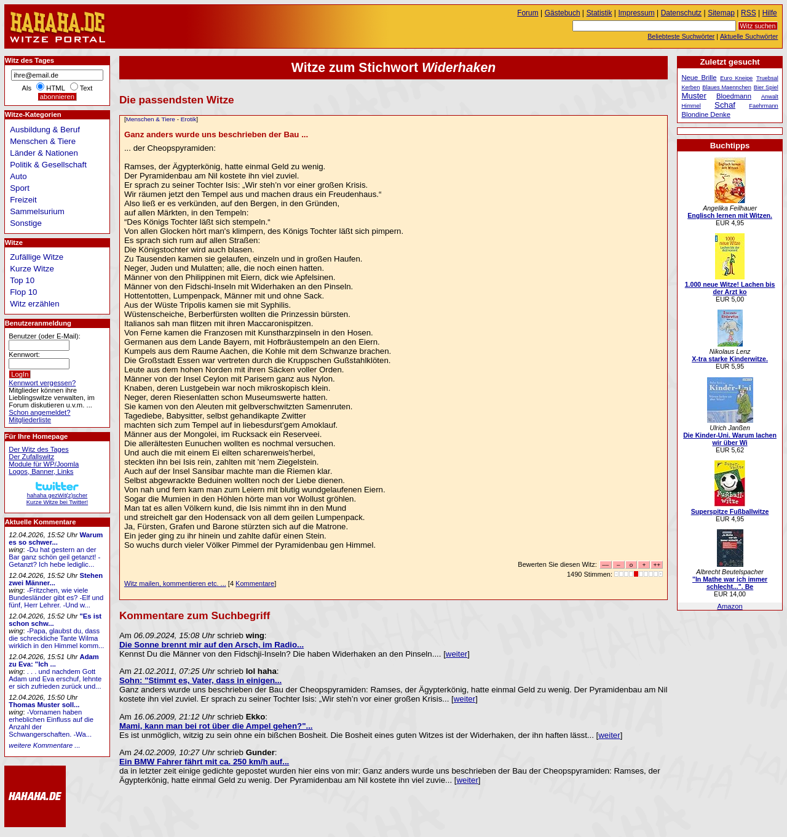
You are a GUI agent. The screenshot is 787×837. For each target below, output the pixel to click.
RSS (748, 13)
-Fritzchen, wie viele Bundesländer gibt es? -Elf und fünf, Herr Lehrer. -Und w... (56, 598)
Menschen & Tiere (150, 119)
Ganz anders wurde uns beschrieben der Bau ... (216, 134)
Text (86, 88)
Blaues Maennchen (726, 87)
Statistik (599, 13)
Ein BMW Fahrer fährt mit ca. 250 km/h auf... (204, 761)
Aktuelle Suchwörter (749, 36)
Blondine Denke (705, 114)
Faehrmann (763, 106)
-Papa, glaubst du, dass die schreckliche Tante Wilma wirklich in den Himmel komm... (56, 638)
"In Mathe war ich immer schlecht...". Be (729, 582)
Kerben (690, 87)
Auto (18, 176)
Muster (693, 95)
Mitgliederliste (30, 419)
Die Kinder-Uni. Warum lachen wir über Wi (730, 438)
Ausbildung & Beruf (45, 129)
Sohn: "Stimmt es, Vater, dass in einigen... (200, 680)
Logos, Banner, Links (41, 471)
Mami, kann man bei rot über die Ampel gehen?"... (216, 726)
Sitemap (721, 13)
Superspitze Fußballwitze (730, 511)
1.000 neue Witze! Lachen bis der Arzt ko (730, 288)
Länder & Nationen (44, 153)
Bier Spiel (766, 87)
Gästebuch (562, 13)
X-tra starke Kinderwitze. (730, 358)
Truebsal (767, 78)
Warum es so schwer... (56, 538)
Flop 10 (23, 292)
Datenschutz (681, 13)
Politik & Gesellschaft (48, 164)
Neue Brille (698, 77)
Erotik (188, 119)
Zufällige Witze (36, 257)
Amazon (729, 606)
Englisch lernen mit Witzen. (729, 215)
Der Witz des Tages (38, 449)
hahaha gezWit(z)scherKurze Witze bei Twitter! (57, 495)
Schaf (724, 105)
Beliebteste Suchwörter (680, 36)
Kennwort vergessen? (42, 382)
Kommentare (254, 583)
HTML (55, 88)
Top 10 (22, 280)
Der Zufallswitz (31, 456)
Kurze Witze (32, 268)
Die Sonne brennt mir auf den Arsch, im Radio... (211, 644)
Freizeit (23, 199)
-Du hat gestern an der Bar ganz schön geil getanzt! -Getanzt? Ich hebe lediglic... (54, 557)
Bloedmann (733, 96)
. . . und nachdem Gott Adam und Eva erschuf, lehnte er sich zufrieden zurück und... (55, 679)
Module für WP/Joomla (44, 464)
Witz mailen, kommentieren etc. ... (175, 583)
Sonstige (26, 223)
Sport (20, 188)
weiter (456, 654)
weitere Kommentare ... (44, 745)
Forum (528, 13)
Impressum (637, 13)
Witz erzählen (34, 303)
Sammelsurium (37, 211)
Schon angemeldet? (39, 412)
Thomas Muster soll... (44, 704)
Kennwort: (24, 354)
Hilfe (769, 13)
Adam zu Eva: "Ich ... (54, 660)
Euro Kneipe (736, 78)
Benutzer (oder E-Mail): (44, 336)
